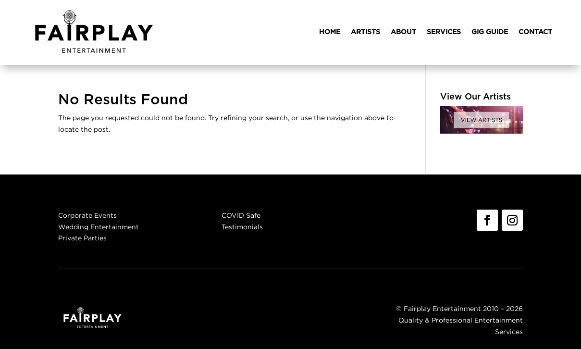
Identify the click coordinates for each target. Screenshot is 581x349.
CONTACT (535, 32)
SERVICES (444, 32)
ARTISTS (365, 32)
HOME (329, 32)
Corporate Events (87, 215)
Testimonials (242, 226)
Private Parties (82, 237)
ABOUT (403, 32)
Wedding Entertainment (98, 226)
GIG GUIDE (489, 32)
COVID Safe (241, 215)
